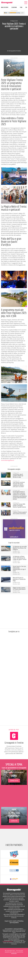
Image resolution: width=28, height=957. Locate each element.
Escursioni (14, 7)
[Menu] (25, 2)
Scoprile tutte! (14, 780)
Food (21, 7)
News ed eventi (4, 7)
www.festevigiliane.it (7, 460)
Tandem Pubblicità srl (7, 941)
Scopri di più (14, 821)
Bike (27, 7)
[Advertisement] (14, 611)
